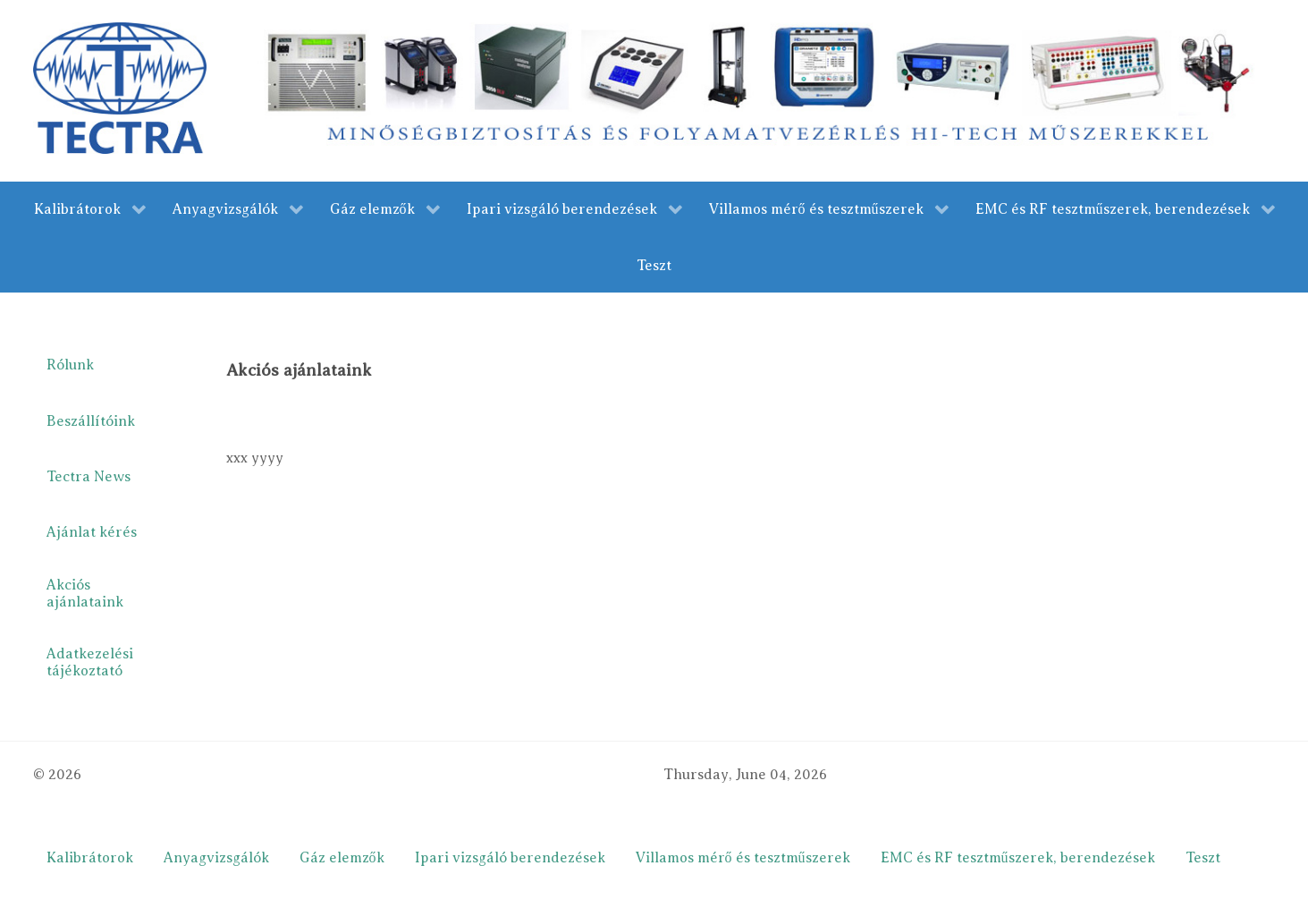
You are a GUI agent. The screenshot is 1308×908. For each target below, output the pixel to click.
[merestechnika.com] (763, 89)
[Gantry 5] (120, 88)
